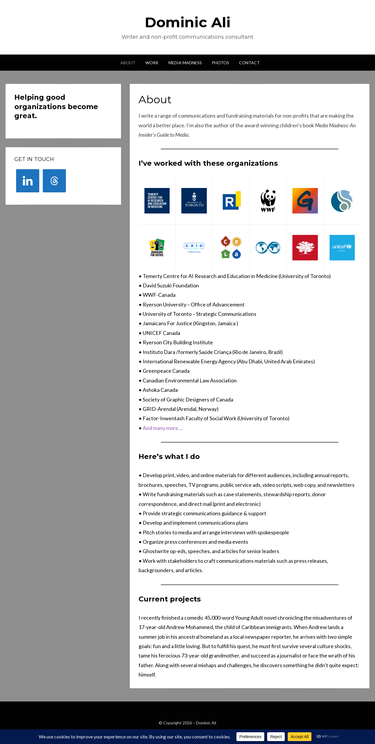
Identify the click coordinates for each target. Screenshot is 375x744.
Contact (249, 62)
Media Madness (185, 62)
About (127, 62)
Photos (220, 62)
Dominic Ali (188, 22)
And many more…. (163, 428)
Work (151, 62)
